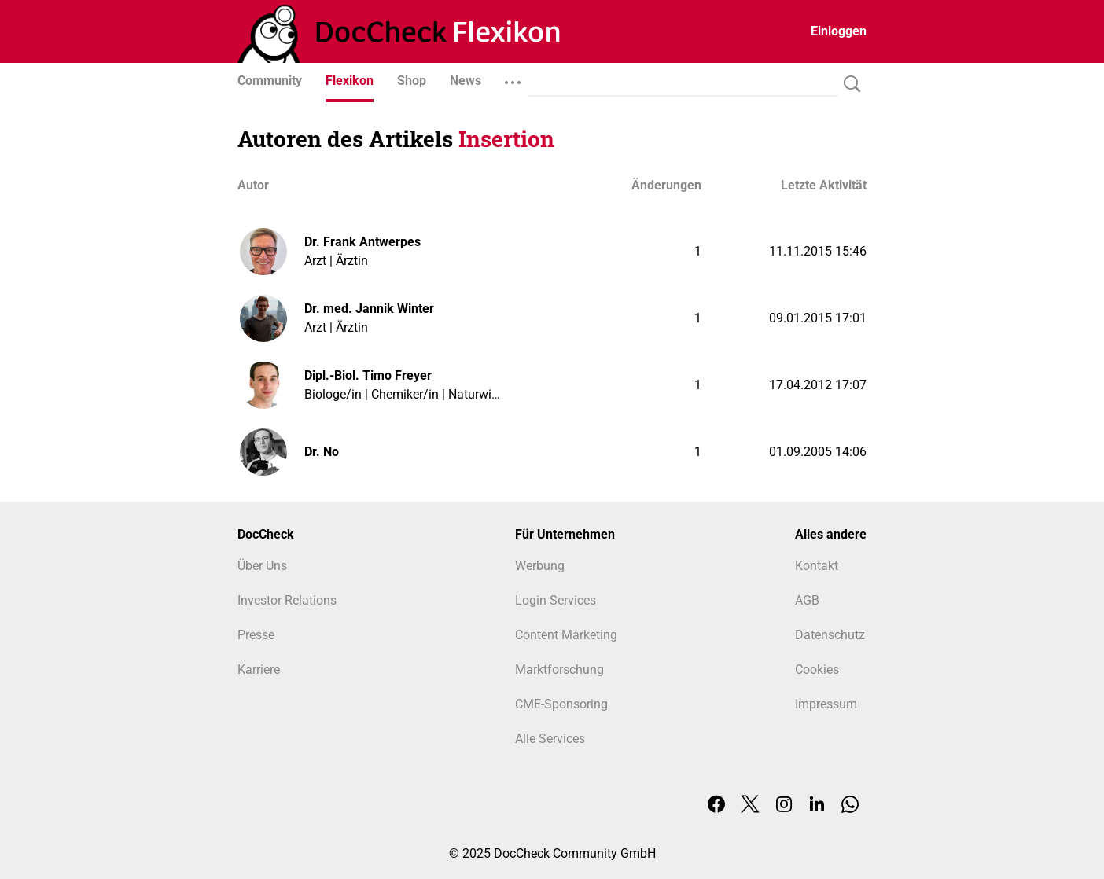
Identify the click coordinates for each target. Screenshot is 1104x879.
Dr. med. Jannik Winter (369, 308)
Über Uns (262, 565)
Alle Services (550, 738)
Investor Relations (287, 600)
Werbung (540, 565)
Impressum (826, 704)
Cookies (817, 669)
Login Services (555, 600)
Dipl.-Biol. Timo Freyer (368, 375)
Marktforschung (559, 669)
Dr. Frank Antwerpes (362, 241)
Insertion (506, 138)
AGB (807, 600)
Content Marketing (566, 634)
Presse (255, 634)
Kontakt (816, 565)
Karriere (258, 669)
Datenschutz (830, 634)
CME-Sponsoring (561, 704)
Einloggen (839, 31)
